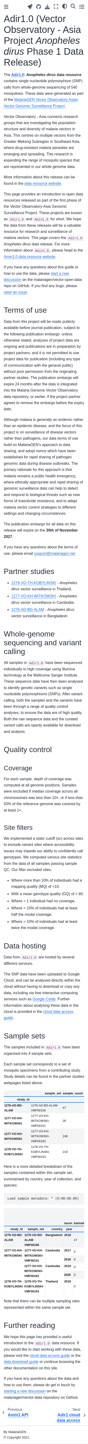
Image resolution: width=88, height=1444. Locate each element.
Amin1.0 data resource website (29, 257)
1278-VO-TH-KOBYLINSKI (33, 583)
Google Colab (44, 999)
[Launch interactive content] (30, 7)
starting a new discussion (25, 1391)
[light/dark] (64, 6)
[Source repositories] (38, 7)
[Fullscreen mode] (56, 6)
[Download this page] (47, 7)
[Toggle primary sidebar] (6, 6)
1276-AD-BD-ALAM (27, 610)
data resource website (42, 183)
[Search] (73, 6)
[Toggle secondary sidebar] (81, 6)
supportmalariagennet (54, 553)
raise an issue (15, 292)
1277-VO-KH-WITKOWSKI (33, 596)
